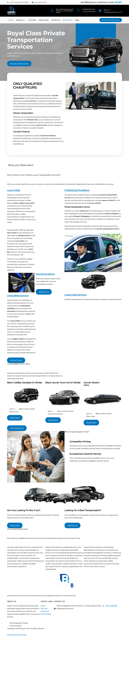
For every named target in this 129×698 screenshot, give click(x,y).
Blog (77, 20)
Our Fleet (32, 20)
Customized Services (75, 294)
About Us (20, 20)
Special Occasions (45, 274)
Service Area (43, 20)
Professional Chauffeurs (76, 190)
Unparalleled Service (18, 295)
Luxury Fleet (13, 190)
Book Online (67, 20)
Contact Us (55, 20)
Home (11, 20)
